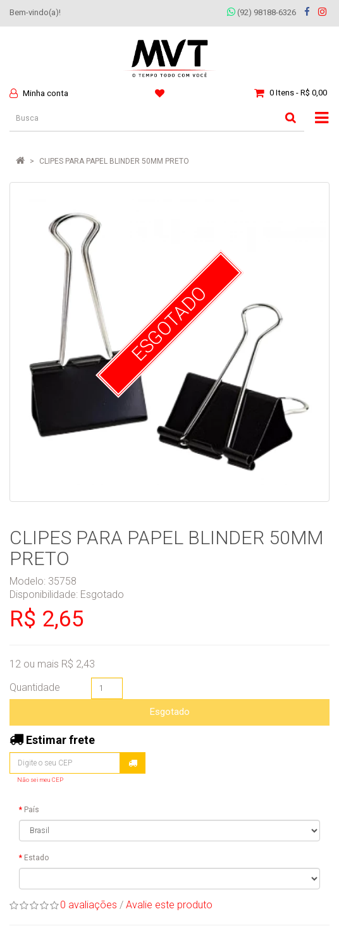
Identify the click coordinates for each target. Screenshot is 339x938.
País (31, 809)
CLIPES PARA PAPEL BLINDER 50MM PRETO (114, 161)
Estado (36, 857)
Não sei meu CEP (40, 779)
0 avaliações (88, 905)
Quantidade (34, 687)
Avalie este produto (169, 905)
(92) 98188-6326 (261, 12)
